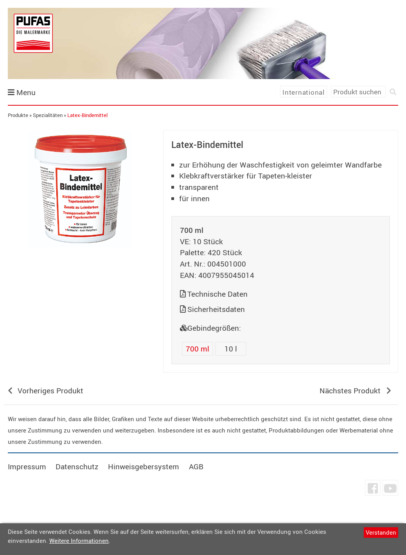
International (303, 92)
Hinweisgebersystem (143, 466)
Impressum (27, 466)
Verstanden (381, 532)
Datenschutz (77, 466)
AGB (196, 466)
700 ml (197, 349)
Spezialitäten (48, 115)
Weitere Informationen (79, 540)
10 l (231, 349)
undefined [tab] (79, 260)
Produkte (18, 115)
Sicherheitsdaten (216, 309)
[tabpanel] (80, 188)
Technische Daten (217, 294)
